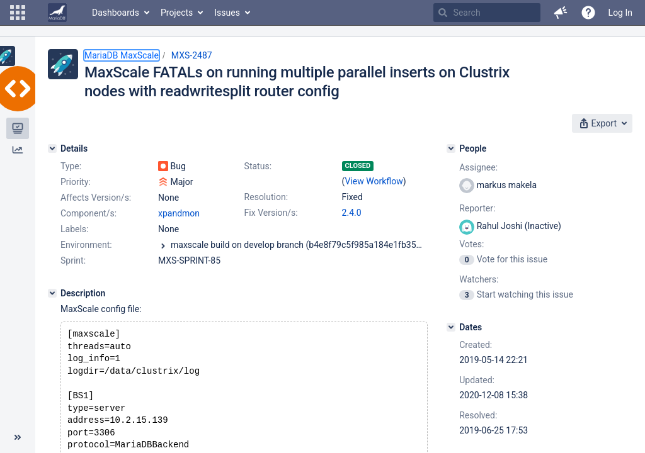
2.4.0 (352, 213)
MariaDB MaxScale (121, 55)
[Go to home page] (57, 12)
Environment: (86, 245)
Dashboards (115, 13)
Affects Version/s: (95, 198)
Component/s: (88, 213)
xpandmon (179, 213)
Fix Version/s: (271, 213)
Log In (620, 13)
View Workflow (374, 181)
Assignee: (478, 167)
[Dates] (451, 327)
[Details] (52, 148)
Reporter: (477, 208)
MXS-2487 (191, 55)
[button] (17, 12)
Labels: (74, 229)
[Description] (52, 293)
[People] (451, 148)
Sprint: (73, 260)
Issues (227, 13)
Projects (177, 13)
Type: (70, 166)
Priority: (75, 182)
